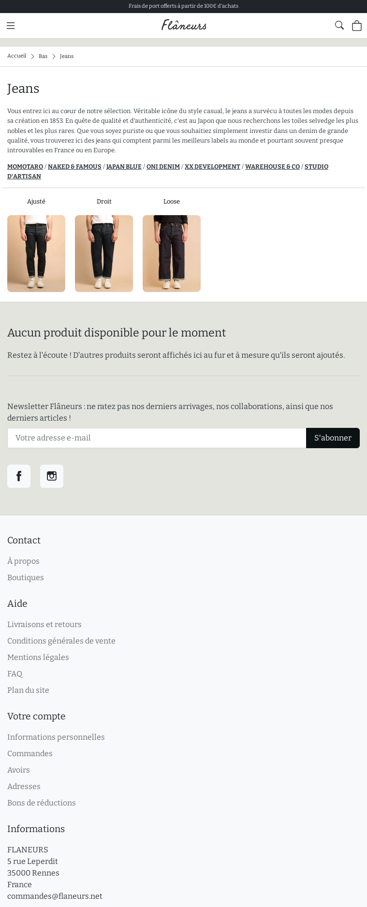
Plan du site (28, 690)
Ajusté (36, 201)
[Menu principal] (10, 25)
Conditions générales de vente (61, 640)
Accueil (16, 56)
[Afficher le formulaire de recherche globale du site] (339, 25)
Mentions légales (38, 657)
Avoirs (18, 770)
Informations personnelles (56, 737)
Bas (43, 56)
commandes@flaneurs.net (55, 896)
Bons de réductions (41, 802)
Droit (104, 201)
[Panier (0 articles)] (357, 25)
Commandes (30, 753)
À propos (23, 561)
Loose (171, 201)
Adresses (24, 786)
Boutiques (25, 577)
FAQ (14, 673)
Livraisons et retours (44, 624)
